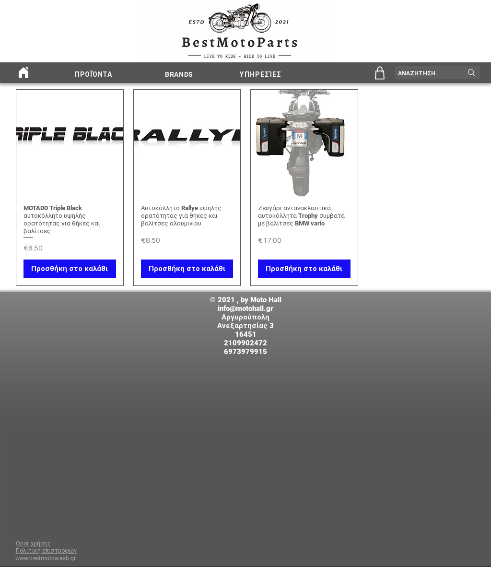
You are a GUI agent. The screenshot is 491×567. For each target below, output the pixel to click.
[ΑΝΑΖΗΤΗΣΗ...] (423, 74)
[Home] (23, 72)
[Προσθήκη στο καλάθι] (69, 269)
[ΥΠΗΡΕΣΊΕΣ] (262, 74)
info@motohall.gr (245, 308)
